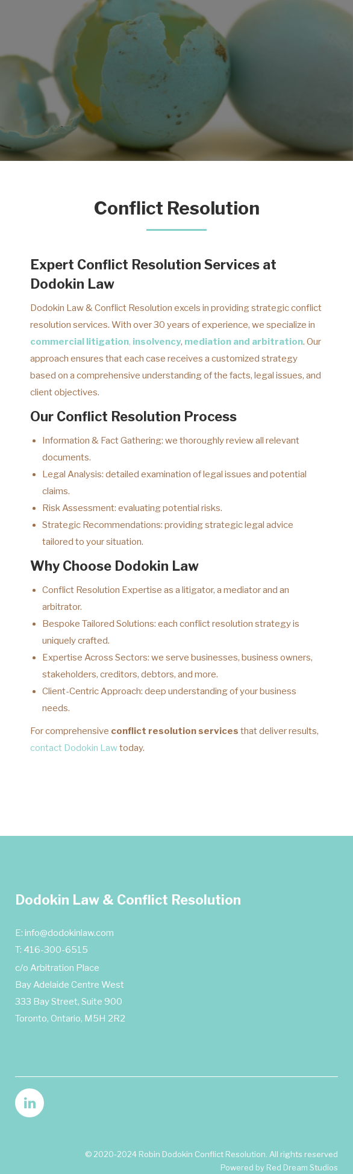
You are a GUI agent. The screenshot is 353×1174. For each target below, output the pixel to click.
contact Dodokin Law (73, 747)
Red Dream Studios (302, 1167)
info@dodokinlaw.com (69, 933)
